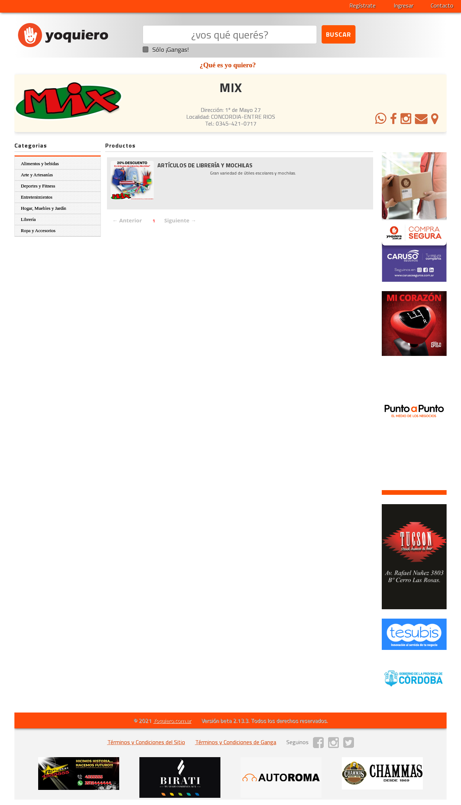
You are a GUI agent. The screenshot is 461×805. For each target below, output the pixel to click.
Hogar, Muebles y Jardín (43, 208)
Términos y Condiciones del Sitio (146, 742)
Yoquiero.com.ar (172, 720)
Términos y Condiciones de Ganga (235, 742)
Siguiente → (180, 220)
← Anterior (127, 220)
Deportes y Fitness (38, 186)
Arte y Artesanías (37, 174)
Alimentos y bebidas (40, 163)
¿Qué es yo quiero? (228, 65)
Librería (28, 219)
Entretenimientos (36, 197)
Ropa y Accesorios (38, 230)
